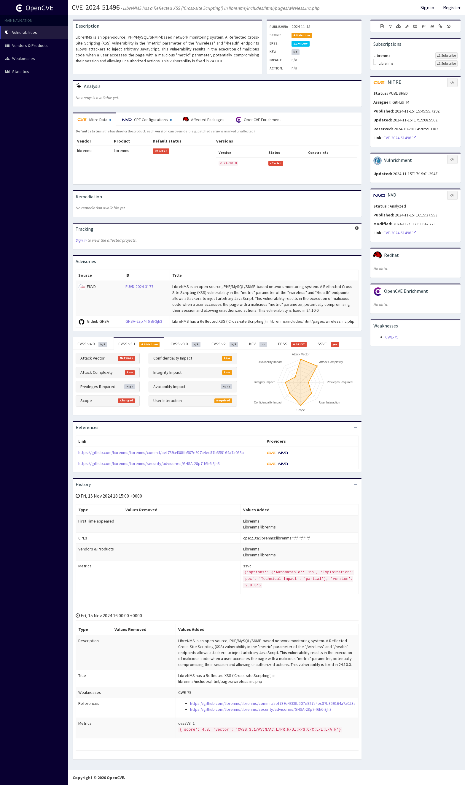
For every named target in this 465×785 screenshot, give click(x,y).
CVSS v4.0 (92, 344)
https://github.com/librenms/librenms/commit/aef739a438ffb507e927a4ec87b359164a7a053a (161, 452)
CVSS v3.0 (185, 344)
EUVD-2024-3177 (139, 286)
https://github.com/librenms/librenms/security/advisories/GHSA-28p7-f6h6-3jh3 (149, 463)
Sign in (427, 7)
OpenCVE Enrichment (258, 120)
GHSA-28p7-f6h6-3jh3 (143, 321)
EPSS (292, 344)
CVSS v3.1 (139, 344)
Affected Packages (203, 120)
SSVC (329, 344)
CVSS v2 (224, 344)
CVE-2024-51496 (96, 7)
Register (452, 7)
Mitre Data (94, 119)
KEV (258, 344)
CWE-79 (391, 337)
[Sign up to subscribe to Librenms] (446, 55)
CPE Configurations (147, 119)
